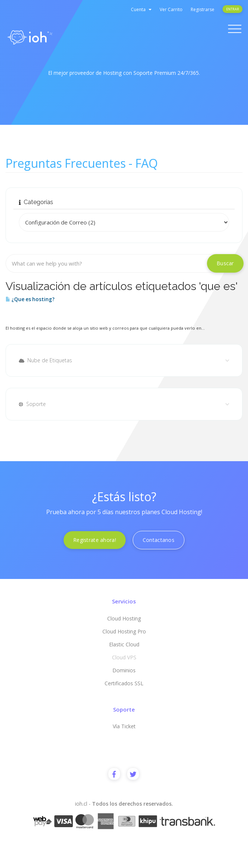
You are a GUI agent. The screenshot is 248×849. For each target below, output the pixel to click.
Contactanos (158, 539)
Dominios (124, 670)
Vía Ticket (124, 726)
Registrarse (202, 9)
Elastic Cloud (124, 644)
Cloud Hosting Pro (124, 631)
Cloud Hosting (124, 618)
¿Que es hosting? (30, 299)
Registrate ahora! (94, 539)
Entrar (232, 9)
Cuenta (141, 9)
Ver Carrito (171, 9)
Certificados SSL (124, 683)
